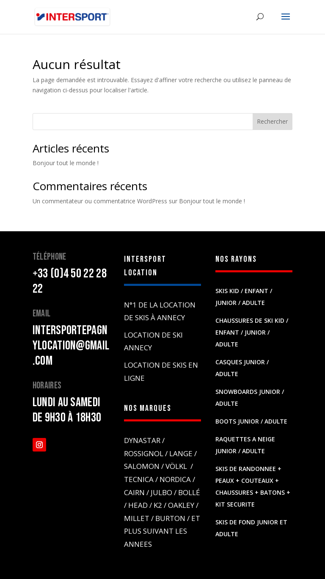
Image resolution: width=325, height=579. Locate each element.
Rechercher (272, 121)
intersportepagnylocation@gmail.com (71, 345)
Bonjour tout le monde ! (66, 163)
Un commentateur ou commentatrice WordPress (100, 201)
